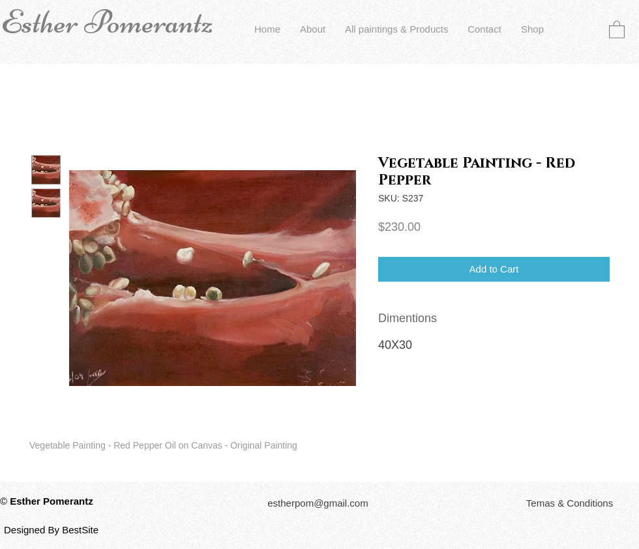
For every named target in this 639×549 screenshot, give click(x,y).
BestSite (80, 529)
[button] (617, 29)
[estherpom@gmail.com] (318, 503)
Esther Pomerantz (107, 22)
